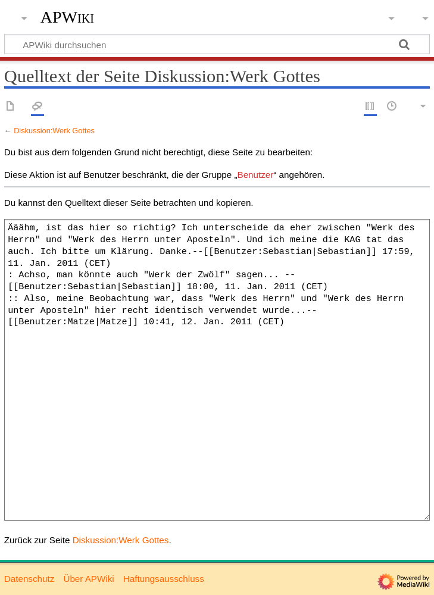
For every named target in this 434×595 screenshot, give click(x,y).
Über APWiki (88, 579)
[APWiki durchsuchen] (217, 44)
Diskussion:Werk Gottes (54, 130)
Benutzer (256, 175)
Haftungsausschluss (163, 579)
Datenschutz (29, 579)
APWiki (67, 17)
